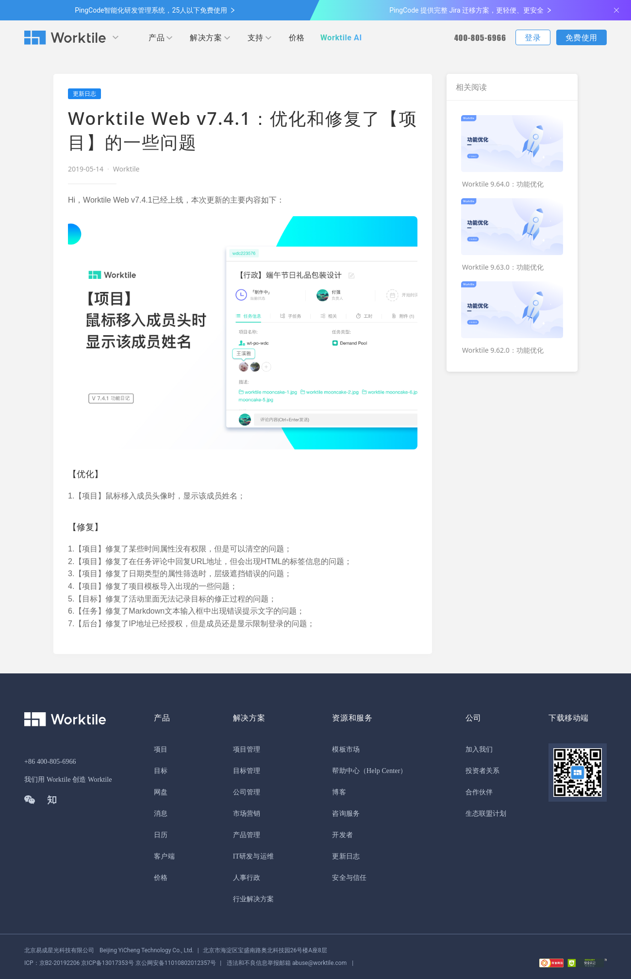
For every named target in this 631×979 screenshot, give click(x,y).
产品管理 (246, 835)
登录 (533, 37)
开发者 (342, 835)
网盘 (160, 792)
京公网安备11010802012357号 (120, 963)
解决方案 (206, 37)
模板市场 (345, 749)
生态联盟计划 (486, 813)
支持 (256, 37)
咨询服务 (345, 813)
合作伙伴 (479, 792)
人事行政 (246, 877)
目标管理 (246, 770)
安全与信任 (349, 877)
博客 (339, 792)
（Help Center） (383, 770)
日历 (160, 835)
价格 (297, 37)
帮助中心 (345, 770)
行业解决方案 (253, 899)
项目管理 (246, 749)
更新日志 (345, 856)
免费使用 (581, 37)
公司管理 (246, 792)
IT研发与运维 (253, 856)
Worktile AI (341, 37)
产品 (157, 37)
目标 (160, 770)
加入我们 (479, 749)
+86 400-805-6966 (50, 761)
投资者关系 (482, 770)
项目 (160, 749)
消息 (160, 813)
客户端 (164, 856)
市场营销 (246, 813)
